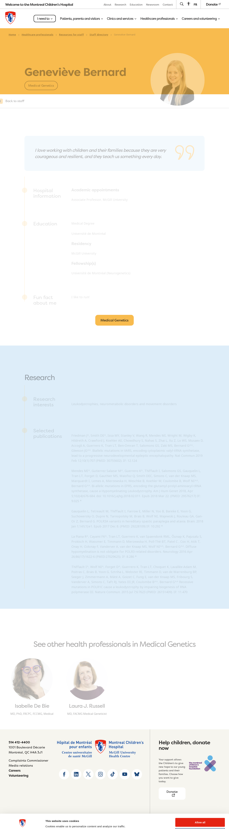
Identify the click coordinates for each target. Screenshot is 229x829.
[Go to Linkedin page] (76, 774)
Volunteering (18, 775)
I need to (44, 18)
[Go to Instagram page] (100, 774)
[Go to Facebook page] (64, 774)
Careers (15, 770)
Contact (168, 4)
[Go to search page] (181, 4)
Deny (200, 818)
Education (136, 4)
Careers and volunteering (201, 18)
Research (120, 4)
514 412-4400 (19, 742)
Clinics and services (121, 18)
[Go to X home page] (88, 774)
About (107, 4)
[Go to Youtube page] (125, 774)
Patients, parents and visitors (81, 18)
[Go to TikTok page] (112, 774)
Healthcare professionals (159, 18)
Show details (53, 822)
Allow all (200, 808)
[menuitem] (107, 4)
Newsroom (152, 4)
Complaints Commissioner (28, 760)
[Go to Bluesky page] (137, 774)
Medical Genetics (114, 320)
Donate (213, 4)
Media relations (21, 765)
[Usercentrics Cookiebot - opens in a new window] (22, 822)
